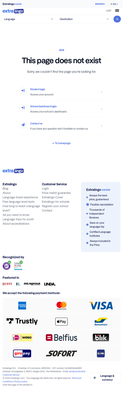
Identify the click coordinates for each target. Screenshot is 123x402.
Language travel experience (20, 197)
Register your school (55, 206)
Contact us (36, 123)
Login (108, 10)
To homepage (62, 143)
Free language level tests (19, 202)
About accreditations (16, 224)
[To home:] (13, 171)
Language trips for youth (18, 219)
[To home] (13, 11)
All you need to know (16, 215)
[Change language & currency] (113, 4)
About (7, 193)
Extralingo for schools (55, 202)
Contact (47, 210)
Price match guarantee (56, 193)
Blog (5, 188)
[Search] (117, 19)
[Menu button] (117, 10)
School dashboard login (43, 106)
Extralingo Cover (52, 197)
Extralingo (12, 4)
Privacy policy (20, 381)
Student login (37, 89)
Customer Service (11, 374)
